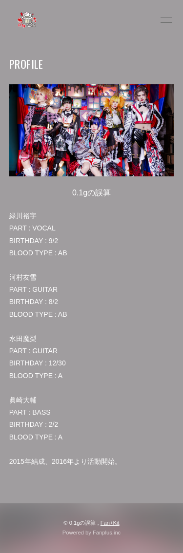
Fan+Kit (110, 523)
